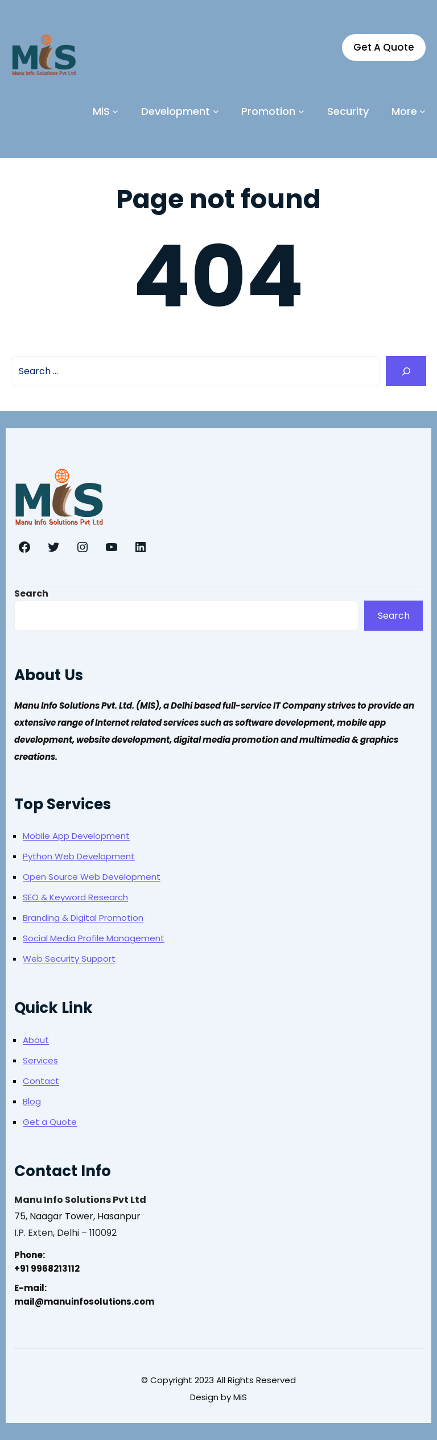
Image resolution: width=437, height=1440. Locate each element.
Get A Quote (383, 47)
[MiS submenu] (115, 111)
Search (31, 593)
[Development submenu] (216, 111)
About (36, 1040)
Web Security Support (69, 959)
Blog (32, 1101)
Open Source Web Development (91, 877)
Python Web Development (79, 856)
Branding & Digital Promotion (83, 918)
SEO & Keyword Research (75, 897)
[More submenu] (422, 111)
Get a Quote (50, 1122)
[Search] (406, 371)
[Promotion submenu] (301, 111)
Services (40, 1060)
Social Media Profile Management (93, 938)
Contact (41, 1081)
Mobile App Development (76, 836)
